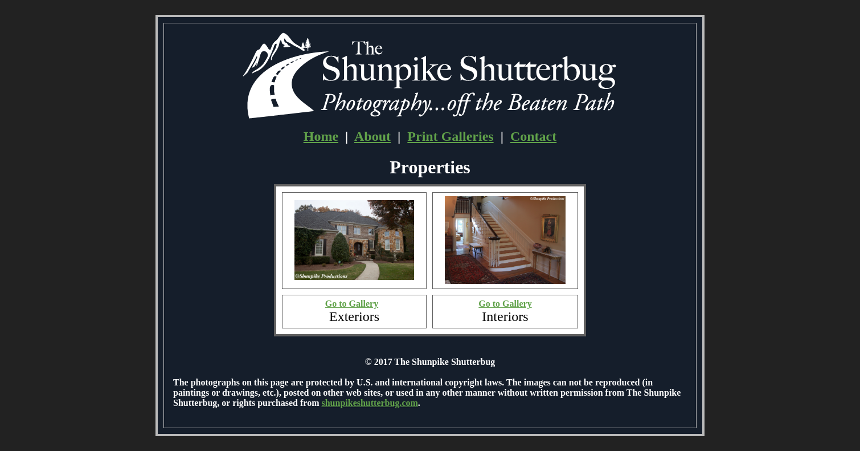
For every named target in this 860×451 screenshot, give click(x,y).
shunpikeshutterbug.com (369, 403)
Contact (533, 136)
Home (321, 136)
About (372, 136)
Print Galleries (450, 136)
